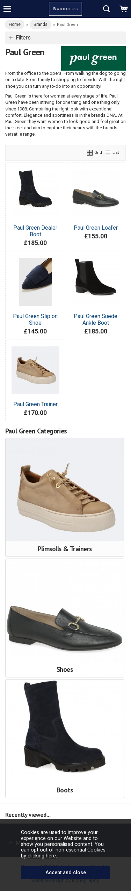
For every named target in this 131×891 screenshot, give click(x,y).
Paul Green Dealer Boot (35, 231)
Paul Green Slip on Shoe (35, 319)
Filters (23, 38)
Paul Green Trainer (35, 404)
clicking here (42, 855)
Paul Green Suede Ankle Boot (95, 319)
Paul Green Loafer (96, 227)
